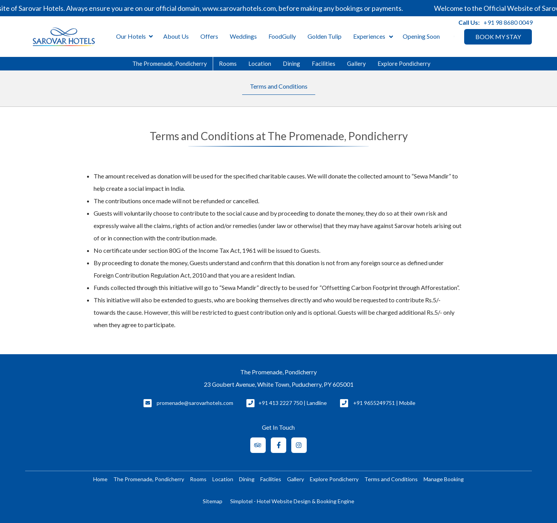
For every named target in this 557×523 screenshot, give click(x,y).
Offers (209, 36)
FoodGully (282, 36)
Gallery (356, 63)
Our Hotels (134, 36)
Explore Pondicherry (404, 63)
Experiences (369, 36)
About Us (176, 36)
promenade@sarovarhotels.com (195, 403)
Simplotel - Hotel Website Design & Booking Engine (292, 501)
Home (100, 479)
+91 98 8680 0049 (508, 22)
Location (259, 63)
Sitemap (212, 501)
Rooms (228, 63)
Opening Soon (421, 36)
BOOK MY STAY (498, 36)
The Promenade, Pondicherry (169, 63)
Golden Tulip (325, 36)
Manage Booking (444, 479)
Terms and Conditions (279, 86)
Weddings (243, 36)
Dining (291, 63)
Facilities (323, 63)
